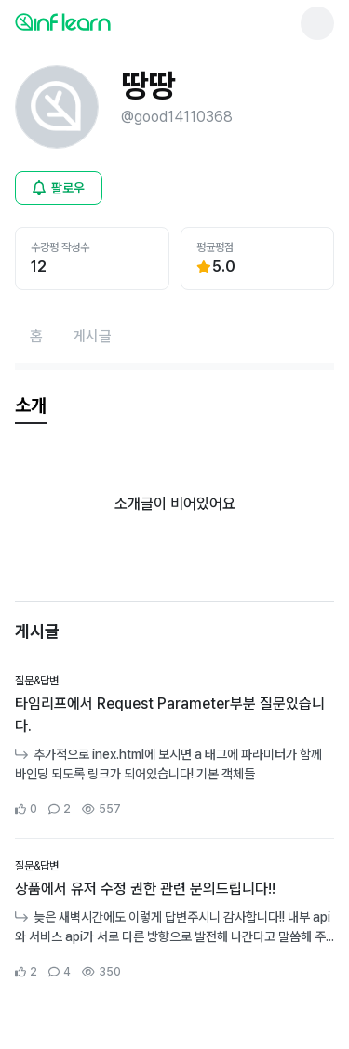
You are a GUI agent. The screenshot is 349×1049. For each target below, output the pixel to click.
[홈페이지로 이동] (36, 336)
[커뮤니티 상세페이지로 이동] (174, 746)
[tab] (31, 406)
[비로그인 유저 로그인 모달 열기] (58, 188)
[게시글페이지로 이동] (92, 336)
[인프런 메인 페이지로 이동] (108, 21)
